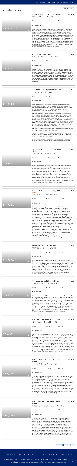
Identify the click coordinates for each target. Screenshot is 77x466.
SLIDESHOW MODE (68, 8)
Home (36, 2)
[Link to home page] (3, 2)
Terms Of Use (51, 452)
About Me (59, 2)
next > (72, 445)
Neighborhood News (68, 2)
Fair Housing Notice (65, 454)
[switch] (28, 29)
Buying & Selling (51, 2)
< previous (59, 445)
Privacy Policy (62, 452)
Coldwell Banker (10, 452)
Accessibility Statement (50, 454)
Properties (42, 2)
